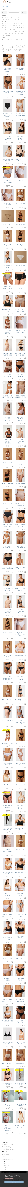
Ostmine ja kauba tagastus (7, 1144)
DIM (17, 17)
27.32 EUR (8, 337)
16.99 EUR (8, 74)
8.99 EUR (8, 249)
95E (2, 33)
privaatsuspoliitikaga (9, 1178)
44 (12, 33)
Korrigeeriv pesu (17, 50)
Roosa (21, 39)
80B (14, 27)
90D (6, 31)
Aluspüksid (4, 46)
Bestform (12, 17)
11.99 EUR (20, 74)
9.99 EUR (21, 704)
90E (23, 31)
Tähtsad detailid (5, 1154)
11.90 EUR (8, 400)
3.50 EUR (21, 1087)
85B (18, 27)
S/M (2, 25)
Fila (21, 17)
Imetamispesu (19, 48)
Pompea (8, 19)
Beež (16, 39)
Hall (12, 39)
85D (2, 31)
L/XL (10, 25)
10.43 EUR (20, 379)
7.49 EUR (8, 919)
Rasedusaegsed (6, 50)
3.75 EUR (8, 832)
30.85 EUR (20, 142)
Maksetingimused (5, 1146)
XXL (2, 27)
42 (9, 33)
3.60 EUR (8, 811)
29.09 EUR (20, 593)
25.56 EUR (8, 142)
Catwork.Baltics (7, 1167)
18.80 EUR (20, 683)
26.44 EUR (8, 164)
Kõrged (12, 46)
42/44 (8, 35)
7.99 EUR (21, 186)
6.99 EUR (21, 337)
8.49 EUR (21, 660)
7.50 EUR (8, 746)
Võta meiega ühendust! (7, 1159)
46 (15, 33)
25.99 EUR (20, 727)
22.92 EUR (20, 572)
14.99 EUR (8, 314)
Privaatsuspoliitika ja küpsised (8, 1149)
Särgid (3, 48)
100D (15, 31)
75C (2, 29)
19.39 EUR (8, 683)
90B (22, 27)
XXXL (6, 27)
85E (19, 31)
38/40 (3, 35)
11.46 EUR (20, 529)
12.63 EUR (20, 97)
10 (21, 23)
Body (3, 52)
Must (3, 39)
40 (18, 33)
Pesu (2, 6)
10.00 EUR (8, 1087)
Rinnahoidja (10, 48)
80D (22, 29)
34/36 (22, 33)
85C (10, 29)
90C (14, 29)
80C (6, 29)
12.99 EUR (8, 270)
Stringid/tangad (20, 46)
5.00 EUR (8, 1108)
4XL (6, 33)
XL (24, 25)
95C (18, 29)
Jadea (3, 19)
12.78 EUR (20, 120)
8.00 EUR (8, 186)
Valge (7, 39)
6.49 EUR (8, 208)
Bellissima (4, 17)
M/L (6, 25)
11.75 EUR (8, 379)
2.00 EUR (21, 249)
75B (11, 27)
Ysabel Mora (16, 19)
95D (10, 31)
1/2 (2, 23)
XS (14, 25)
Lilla (2, 41)
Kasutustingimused (6, 1148)
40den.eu (6, 1163)
